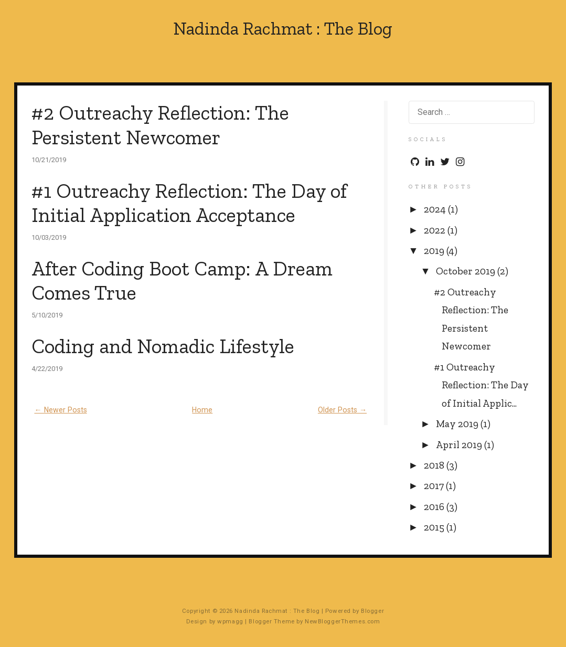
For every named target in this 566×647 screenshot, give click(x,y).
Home (202, 410)
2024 (436, 209)
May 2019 (458, 424)
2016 (435, 507)
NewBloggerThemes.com (342, 621)
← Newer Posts (60, 410)
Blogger (372, 610)
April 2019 (460, 445)
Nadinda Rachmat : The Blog (282, 29)
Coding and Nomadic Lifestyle (162, 346)
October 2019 (466, 271)
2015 (435, 527)
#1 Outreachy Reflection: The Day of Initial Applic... (481, 385)
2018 (435, 465)
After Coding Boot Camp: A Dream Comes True (182, 280)
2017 (435, 486)
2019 (435, 251)
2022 (435, 230)
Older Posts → (342, 410)
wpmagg (230, 621)
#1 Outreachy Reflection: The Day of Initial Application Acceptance (189, 203)
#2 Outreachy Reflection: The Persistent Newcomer (160, 125)
